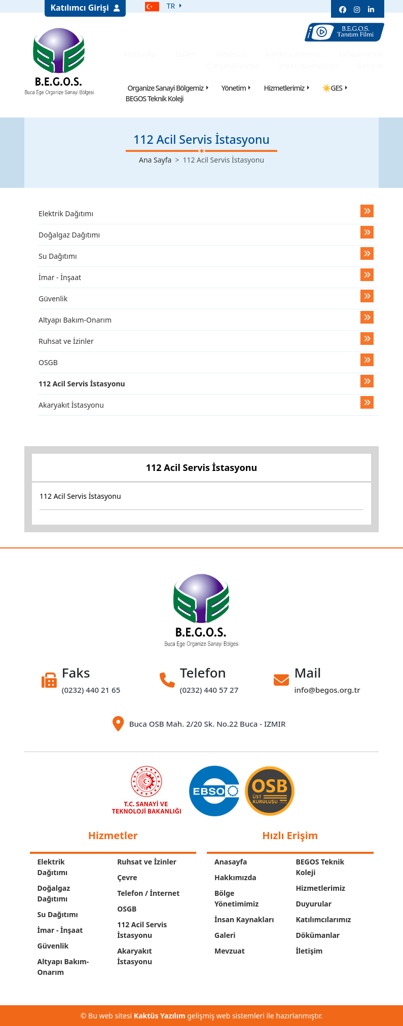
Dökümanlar (364, 54)
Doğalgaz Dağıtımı (69, 235)
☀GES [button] (332, 88)
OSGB (48, 362)
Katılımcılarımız (295, 54)
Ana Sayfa (155, 160)
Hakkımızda (235, 877)
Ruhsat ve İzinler (66, 341)
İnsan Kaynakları (311, 65)
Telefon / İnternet (148, 893)
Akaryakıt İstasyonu (71, 405)
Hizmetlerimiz (320, 888)
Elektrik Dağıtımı (66, 213)
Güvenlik (53, 298)
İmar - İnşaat (60, 277)
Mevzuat (233, 54)
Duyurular (314, 904)
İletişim (373, 65)
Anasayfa (141, 54)
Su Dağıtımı (58, 256)
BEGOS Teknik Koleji (155, 98)
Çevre (127, 877)
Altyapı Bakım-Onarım (75, 320)
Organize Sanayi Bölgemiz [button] (166, 88)
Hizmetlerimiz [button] (284, 88)
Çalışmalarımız (236, 65)
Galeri (188, 54)
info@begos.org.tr (327, 690)
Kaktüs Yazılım (160, 1015)
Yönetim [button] (234, 88)
